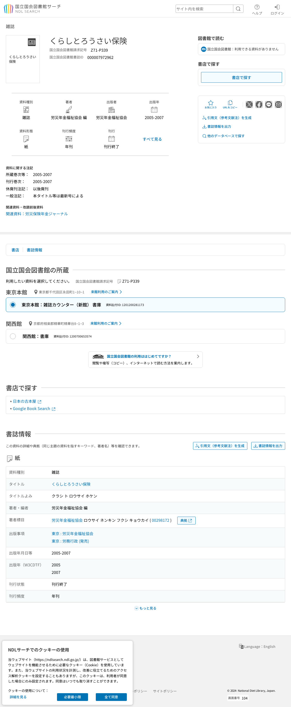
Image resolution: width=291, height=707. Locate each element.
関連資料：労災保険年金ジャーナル (37, 214)
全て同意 (111, 696)
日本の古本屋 (27, 401)
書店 (15, 250)
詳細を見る (18, 696)
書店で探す (241, 77)
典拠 (186, 520)
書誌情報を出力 (216, 126)
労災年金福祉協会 (67, 520)
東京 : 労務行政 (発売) (70, 541)
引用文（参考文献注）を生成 (226, 117)
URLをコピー (230, 104)
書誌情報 (34, 250)
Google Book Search (34, 408)
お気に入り (211, 104)
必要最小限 (72, 696)
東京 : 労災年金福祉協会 (72, 533)
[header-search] (209, 9)
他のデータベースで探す (223, 135)
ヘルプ (257, 9)
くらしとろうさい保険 (71, 484)
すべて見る (152, 139)
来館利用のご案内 (107, 292)
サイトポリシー (165, 691)
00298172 (160, 520)
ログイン (277, 9)
